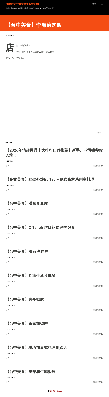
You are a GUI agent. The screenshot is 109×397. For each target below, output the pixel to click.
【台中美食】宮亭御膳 (25, 299)
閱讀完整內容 (98, 166)
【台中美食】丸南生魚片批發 (30, 275)
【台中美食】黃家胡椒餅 (27, 323)
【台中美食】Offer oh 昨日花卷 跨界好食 (40, 227)
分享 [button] (99, 132)
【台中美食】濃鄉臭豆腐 (27, 203)
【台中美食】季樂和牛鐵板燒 (30, 371)
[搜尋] (94, 4)
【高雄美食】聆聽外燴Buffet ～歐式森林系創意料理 (50, 179)
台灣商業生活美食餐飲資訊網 (22, 3)
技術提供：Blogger (54, 391)
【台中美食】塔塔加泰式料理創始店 (36, 347)
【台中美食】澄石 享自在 (27, 251)
